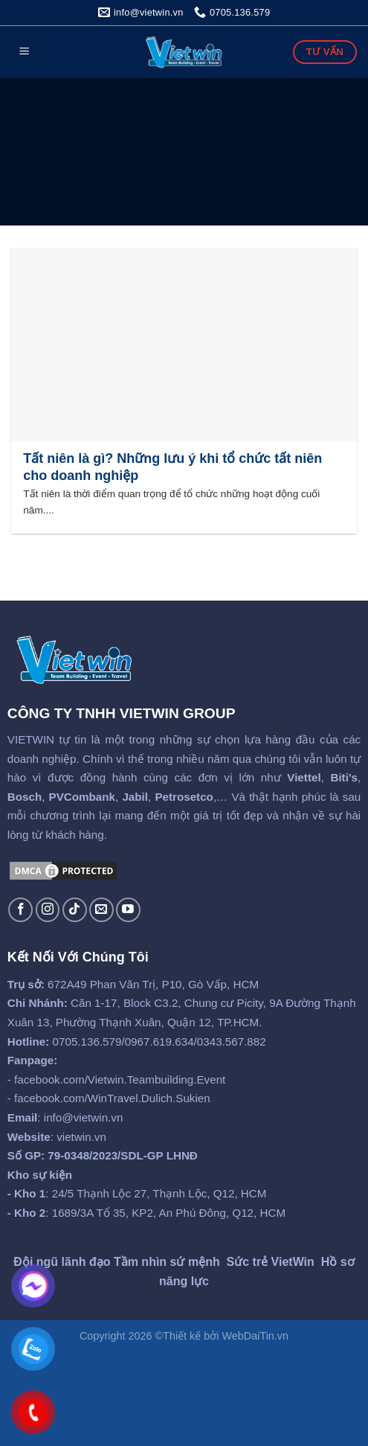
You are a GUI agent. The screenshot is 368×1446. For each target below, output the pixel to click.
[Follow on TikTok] (74, 910)
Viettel (303, 777)
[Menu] (25, 52)
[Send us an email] (101, 910)
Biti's (344, 777)
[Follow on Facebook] (20, 910)
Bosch (24, 796)
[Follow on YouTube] (128, 910)
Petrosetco (184, 796)
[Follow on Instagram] (48, 910)
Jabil (135, 796)
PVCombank (82, 796)
